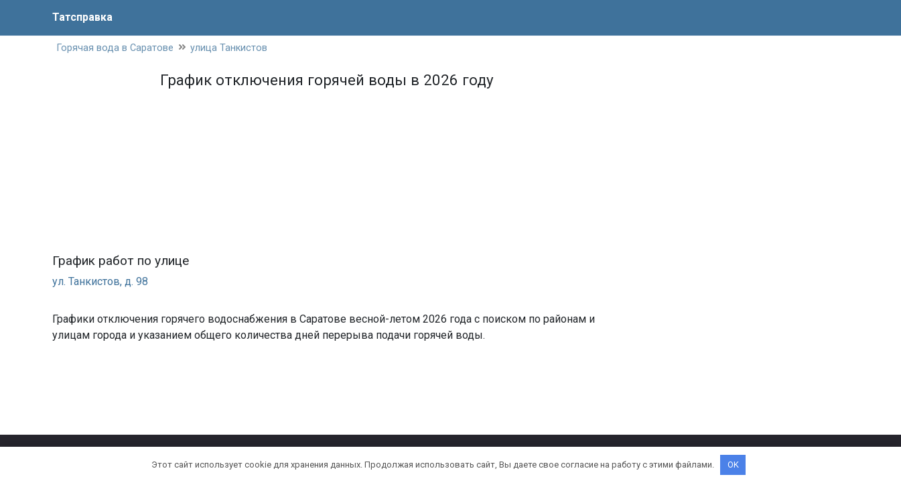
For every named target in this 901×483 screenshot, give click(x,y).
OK (733, 465)
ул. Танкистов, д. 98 (100, 281)
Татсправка (82, 17)
